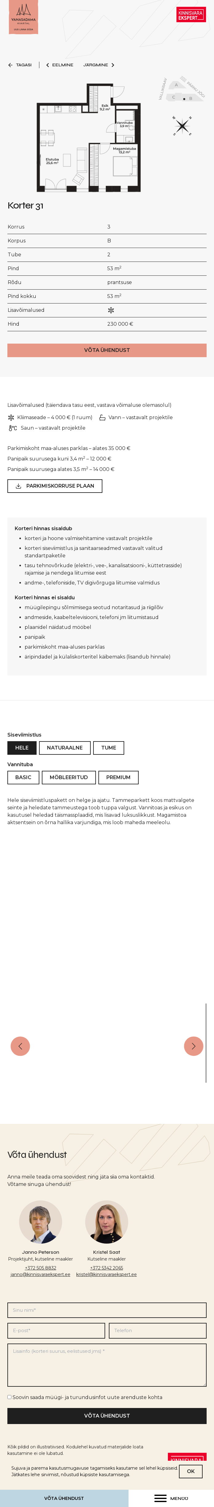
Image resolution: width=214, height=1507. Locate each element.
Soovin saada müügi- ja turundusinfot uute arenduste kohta (87, 1397)
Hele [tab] (22, 754)
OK (191, 1471)
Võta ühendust (64, 1498)
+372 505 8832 (40, 1268)
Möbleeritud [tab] (69, 783)
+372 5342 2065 (106, 1268)
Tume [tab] (108, 754)
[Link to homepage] (23, 17)
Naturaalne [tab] (65, 754)
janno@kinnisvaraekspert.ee (40, 1274)
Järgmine (99, 65)
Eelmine (59, 65)
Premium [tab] (118, 783)
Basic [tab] (23, 783)
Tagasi (19, 65)
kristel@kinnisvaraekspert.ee (106, 1274)
